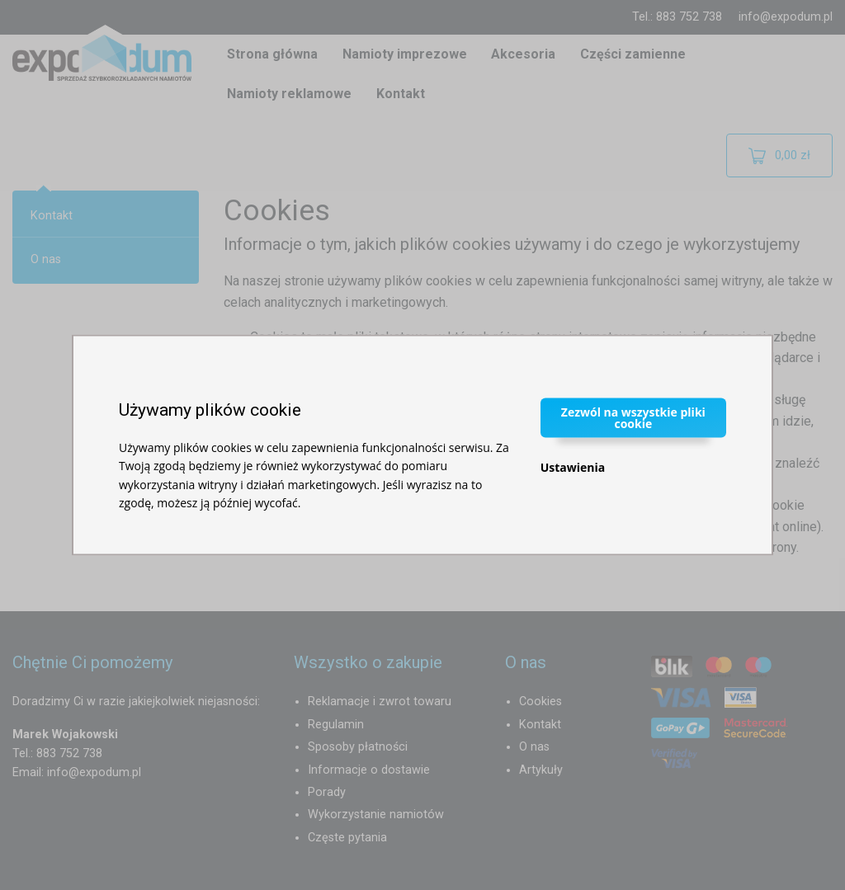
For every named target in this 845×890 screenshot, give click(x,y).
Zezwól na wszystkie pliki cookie (633, 417)
